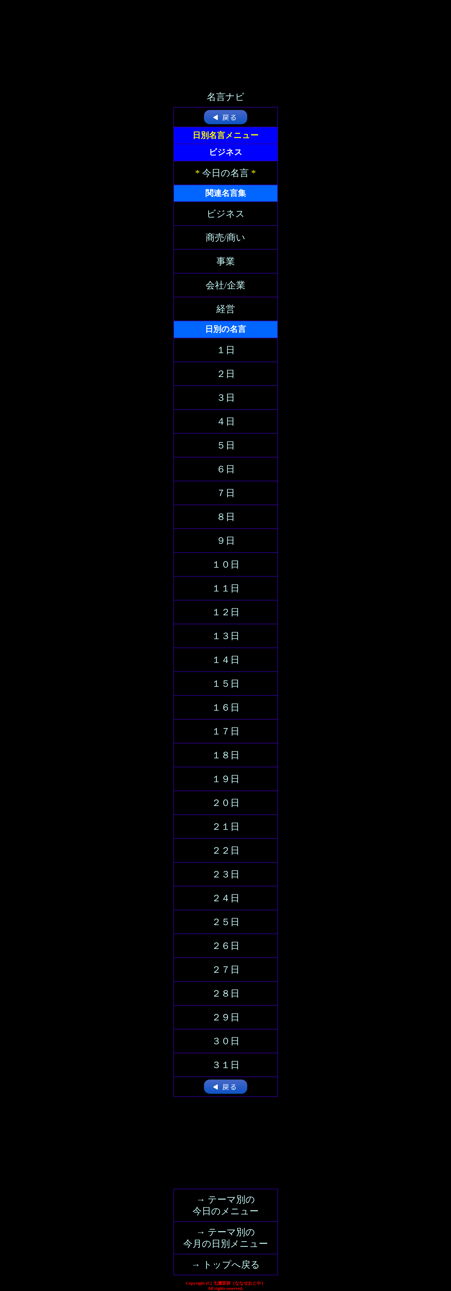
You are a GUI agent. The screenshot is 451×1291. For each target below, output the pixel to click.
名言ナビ (226, 97)
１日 (225, 350)
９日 (225, 540)
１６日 (226, 707)
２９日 (226, 1017)
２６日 (226, 945)
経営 (225, 309)
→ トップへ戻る (225, 1264)
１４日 (226, 660)
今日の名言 (225, 173)
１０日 (226, 564)
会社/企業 (225, 285)
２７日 (226, 969)
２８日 (226, 993)
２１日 (226, 826)
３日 (225, 397)
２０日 (226, 803)
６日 (225, 469)
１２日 (226, 612)
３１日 (226, 1065)
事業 (225, 261)
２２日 (226, 850)
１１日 (226, 588)
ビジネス (225, 213)
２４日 (226, 898)
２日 (225, 374)
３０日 (226, 1041)
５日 (225, 445)
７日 (225, 493)
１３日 (226, 636)
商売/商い (226, 237)
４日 (225, 421)
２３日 (226, 874)
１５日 (226, 683)
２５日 (226, 922)
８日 (225, 517)
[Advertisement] (225, 40)
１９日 (226, 779)
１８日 (226, 755)
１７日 (226, 731)
